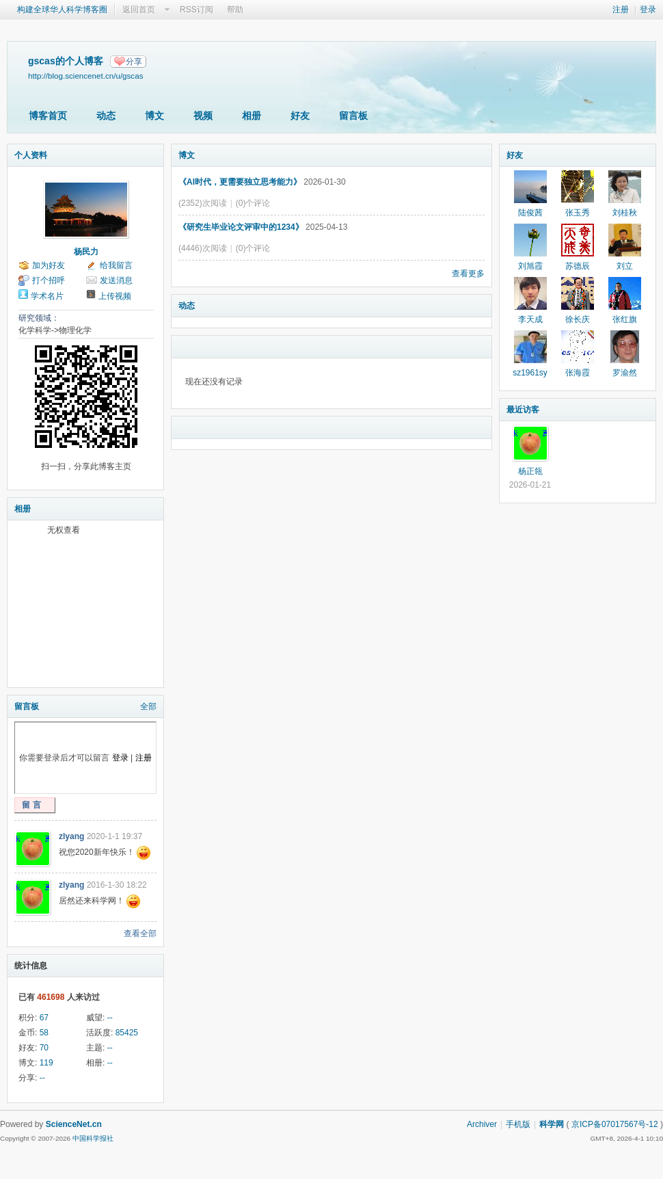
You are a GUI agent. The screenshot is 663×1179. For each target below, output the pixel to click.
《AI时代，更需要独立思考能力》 (239, 182)
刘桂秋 (624, 212)
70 (44, 1047)
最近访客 (522, 409)
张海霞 (577, 372)
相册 (251, 115)
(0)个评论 (253, 203)
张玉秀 (577, 212)
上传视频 (114, 296)
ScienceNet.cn (74, 1124)
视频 (203, 115)
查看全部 (140, 933)
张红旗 (624, 319)
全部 (148, 706)
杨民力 (86, 251)
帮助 (235, 9)
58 (44, 1032)
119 (46, 1063)
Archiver (482, 1124)
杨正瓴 (530, 471)
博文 (154, 115)
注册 (620, 9)
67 (44, 1017)
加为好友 (48, 265)
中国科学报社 (92, 1138)
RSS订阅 (196, 9)
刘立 (625, 266)
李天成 (530, 319)
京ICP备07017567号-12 (614, 1124)
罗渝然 (624, 372)
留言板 (353, 115)
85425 (127, 1032)
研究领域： (38, 318)
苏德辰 (577, 266)
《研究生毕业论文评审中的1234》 (240, 227)
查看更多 (468, 273)
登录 (648, 9)
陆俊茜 (530, 212)
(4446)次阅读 (202, 248)
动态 (106, 115)
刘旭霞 (530, 266)
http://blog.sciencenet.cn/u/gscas (85, 75)
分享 (134, 61)
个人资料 (30, 155)
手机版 (518, 1124)
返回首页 (138, 9)
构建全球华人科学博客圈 (62, 9)
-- (110, 1017)
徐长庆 (577, 319)
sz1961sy (530, 372)
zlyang (71, 836)
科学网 (551, 1124)
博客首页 (48, 115)
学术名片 (47, 296)
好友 (300, 115)
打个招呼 (48, 280)
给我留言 (116, 265)
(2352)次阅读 (202, 203)
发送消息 (116, 280)
